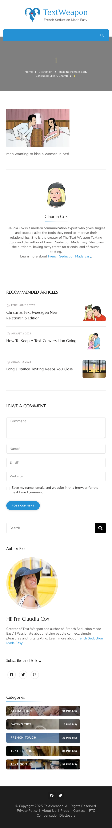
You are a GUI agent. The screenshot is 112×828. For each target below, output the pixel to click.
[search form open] (102, 35)
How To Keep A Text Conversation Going (41, 340)
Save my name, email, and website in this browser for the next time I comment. (55, 490)
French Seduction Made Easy (69, 256)
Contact (79, 810)
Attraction (45, 72)
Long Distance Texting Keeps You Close (39, 369)
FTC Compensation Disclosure (66, 813)
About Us (49, 810)
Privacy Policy (27, 810)
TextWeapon (65, 12)
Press (64, 810)
